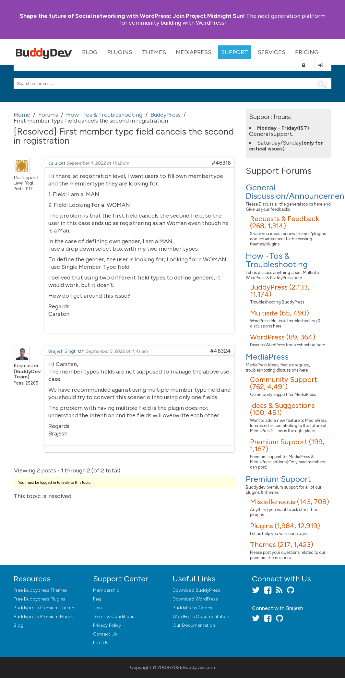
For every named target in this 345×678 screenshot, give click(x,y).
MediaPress (193, 52)
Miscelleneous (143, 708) (289, 501)
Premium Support (278, 479)
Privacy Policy (107, 625)
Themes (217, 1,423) (281, 544)
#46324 (220, 351)
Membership (106, 590)
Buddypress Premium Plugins (44, 616)
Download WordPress (195, 599)
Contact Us (105, 634)
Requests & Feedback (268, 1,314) (284, 222)
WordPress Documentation (200, 616)
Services (271, 52)
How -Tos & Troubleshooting (277, 260)
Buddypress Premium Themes (45, 608)
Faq (97, 599)
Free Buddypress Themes (40, 590)
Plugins (119, 52)
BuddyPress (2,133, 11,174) (279, 291)
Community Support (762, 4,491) (283, 383)
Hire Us (100, 643)
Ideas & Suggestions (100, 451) (282, 409)
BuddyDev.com (199, 667)
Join (97, 608)
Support (234, 52)
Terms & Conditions (113, 616)
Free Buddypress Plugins (39, 599)
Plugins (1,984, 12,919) (285, 525)
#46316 (221, 163)
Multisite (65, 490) (279, 313)
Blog (90, 52)
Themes (154, 52)
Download (196, 590)
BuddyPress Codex (192, 608)
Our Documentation (193, 625)
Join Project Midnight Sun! (132, 15)
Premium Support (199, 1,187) (287, 445)
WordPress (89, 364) (282, 337)
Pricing (307, 52)
